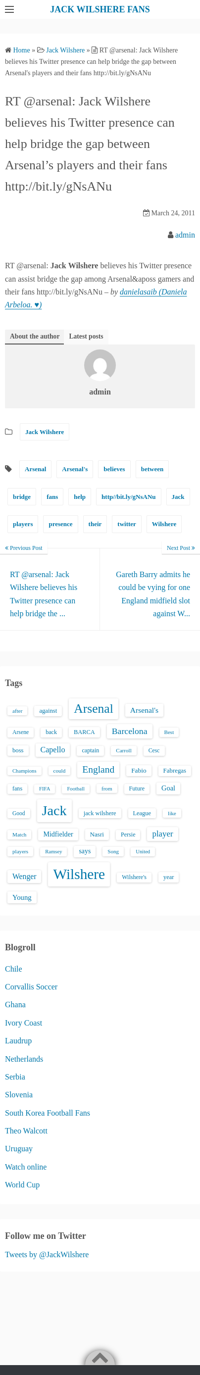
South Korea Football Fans (47, 1113)
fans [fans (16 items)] (17, 788)
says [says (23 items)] (85, 851)
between (152, 469)
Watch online (26, 1167)
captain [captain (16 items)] (90, 750)
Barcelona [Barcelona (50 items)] (130, 731)
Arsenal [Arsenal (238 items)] (93, 708)
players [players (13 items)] (20, 851)
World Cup (22, 1184)
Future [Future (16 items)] (137, 788)
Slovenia (19, 1094)
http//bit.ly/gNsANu (128, 496)
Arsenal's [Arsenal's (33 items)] (144, 710)
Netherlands (24, 1059)
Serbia (15, 1077)
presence (60, 524)
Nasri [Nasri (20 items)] (97, 834)
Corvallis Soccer (31, 986)
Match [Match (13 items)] (19, 834)
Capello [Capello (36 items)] (53, 749)
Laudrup (18, 1040)
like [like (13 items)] (172, 813)
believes (114, 469)
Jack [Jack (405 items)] (54, 810)
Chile (13, 969)
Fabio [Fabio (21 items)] (138, 770)
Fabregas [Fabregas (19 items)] (174, 770)
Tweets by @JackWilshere (47, 1254)
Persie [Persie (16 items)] (128, 834)
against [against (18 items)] (48, 710)
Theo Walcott (26, 1131)
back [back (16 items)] (51, 732)
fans (52, 496)
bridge (22, 496)
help (80, 496)
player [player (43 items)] (162, 833)
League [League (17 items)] (142, 813)
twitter (126, 524)
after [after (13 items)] (17, 711)
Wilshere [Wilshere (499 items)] (79, 874)
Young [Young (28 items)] (22, 897)
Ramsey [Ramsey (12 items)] (53, 851)
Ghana (15, 1004)
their (95, 524)
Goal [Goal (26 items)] (168, 788)
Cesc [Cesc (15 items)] (154, 750)
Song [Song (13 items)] (113, 851)
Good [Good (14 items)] (18, 813)
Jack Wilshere (44, 432)
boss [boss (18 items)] (18, 750)
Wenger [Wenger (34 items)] (24, 876)
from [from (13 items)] (106, 788)
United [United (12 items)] (143, 851)
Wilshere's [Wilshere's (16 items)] (134, 877)
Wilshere (164, 524)
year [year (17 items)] (168, 877)
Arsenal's (75, 469)
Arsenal (35, 469)
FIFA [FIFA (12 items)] (44, 788)
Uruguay (19, 1148)
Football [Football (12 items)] (76, 788)
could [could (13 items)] (59, 771)
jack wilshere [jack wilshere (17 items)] (100, 813)
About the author (34, 336)
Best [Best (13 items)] (169, 732)
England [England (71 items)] (98, 769)
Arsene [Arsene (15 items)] (20, 732)
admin (185, 235)
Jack (178, 496)
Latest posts (86, 336)
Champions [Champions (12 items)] (24, 771)
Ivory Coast (23, 1023)
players (23, 524)
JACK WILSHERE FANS (100, 9)
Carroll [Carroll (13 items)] (124, 750)
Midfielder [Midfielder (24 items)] (58, 834)
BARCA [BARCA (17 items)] (84, 732)
